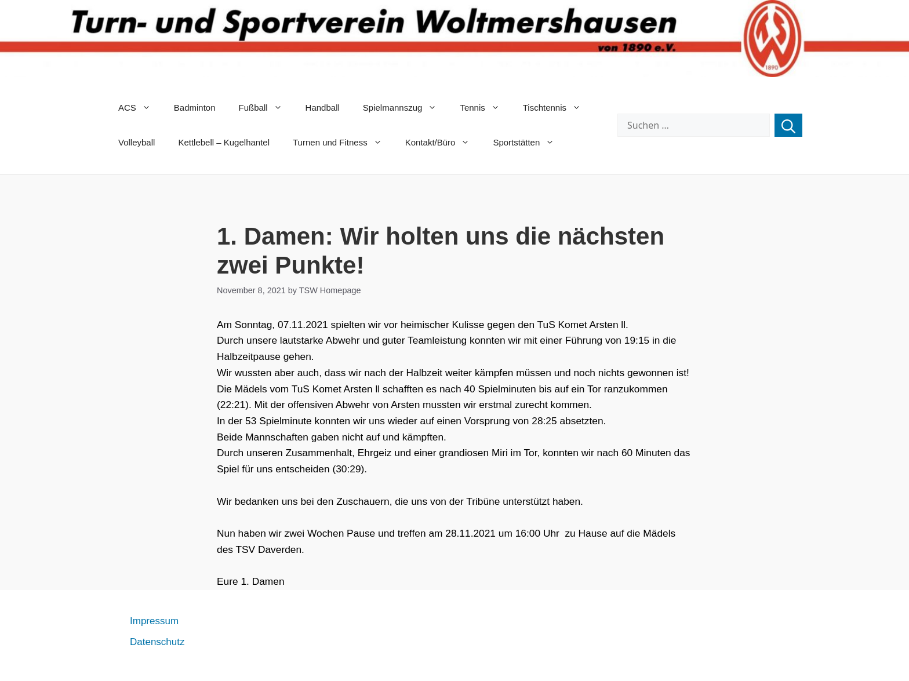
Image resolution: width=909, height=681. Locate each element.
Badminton (195, 107)
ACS (140, 107)
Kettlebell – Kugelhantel (224, 142)
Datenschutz (157, 641)
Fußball (266, 107)
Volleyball (136, 142)
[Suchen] (788, 125)
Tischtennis (557, 107)
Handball (323, 107)
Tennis (485, 107)
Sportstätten (529, 142)
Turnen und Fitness (343, 142)
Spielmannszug (406, 107)
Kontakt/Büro (443, 142)
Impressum (154, 621)
